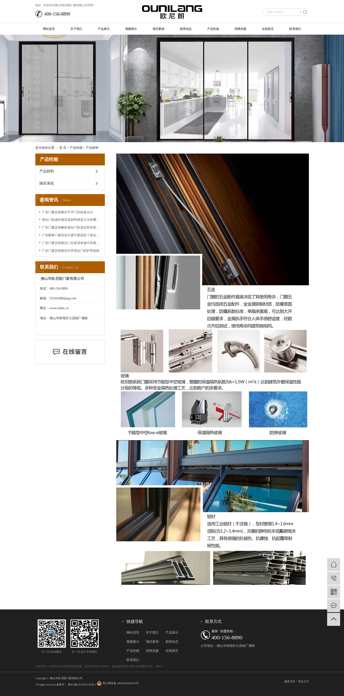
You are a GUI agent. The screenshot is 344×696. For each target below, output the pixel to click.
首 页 (63, 147)
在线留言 (268, 29)
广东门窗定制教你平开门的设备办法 (67, 212)
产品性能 (213, 29)
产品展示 (104, 29)
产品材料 (46, 171)
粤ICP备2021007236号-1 (82, 684)
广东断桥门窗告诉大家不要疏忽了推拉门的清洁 (71, 235)
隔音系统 (46, 183)
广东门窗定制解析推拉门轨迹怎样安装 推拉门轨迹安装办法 (71, 227)
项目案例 (158, 29)
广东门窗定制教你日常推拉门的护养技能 (70, 250)
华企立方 (303, 681)
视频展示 (131, 29)
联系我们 (295, 29)
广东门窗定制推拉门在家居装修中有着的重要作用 (71, 243)
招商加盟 (240, 29)
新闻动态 (186, 29)
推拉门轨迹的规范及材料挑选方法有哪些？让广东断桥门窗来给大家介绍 (71, 219)
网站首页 (49, 29)
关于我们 (76, 29)
